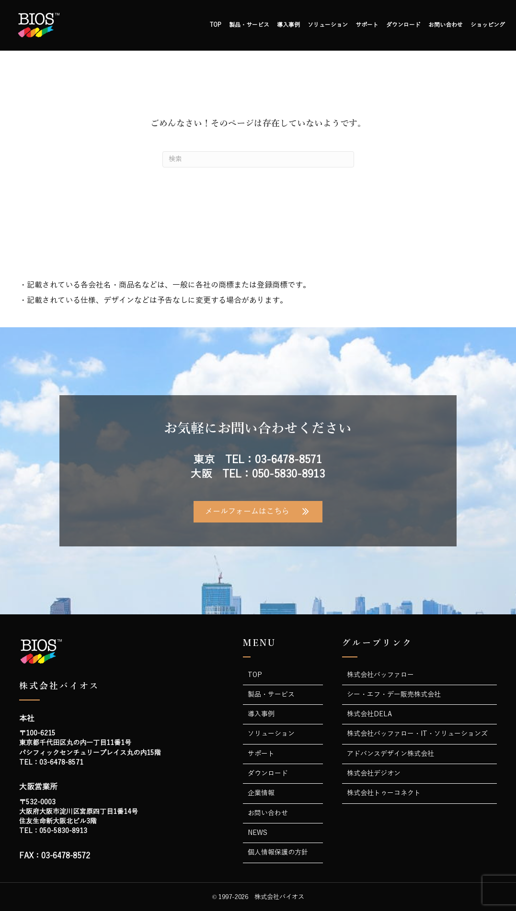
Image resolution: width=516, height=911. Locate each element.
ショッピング (487, 25)
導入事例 (288, 25)
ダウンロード (403, 25)
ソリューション (328, 25)
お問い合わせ (445, 25)
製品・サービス (249, 25)
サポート (366, 25)
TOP (215, 25)
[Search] (258, 159)
